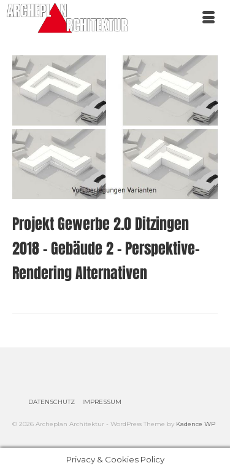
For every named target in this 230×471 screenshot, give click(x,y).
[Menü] (208, 18)
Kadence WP (195, 424)
